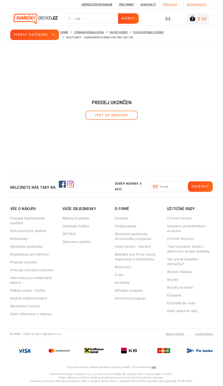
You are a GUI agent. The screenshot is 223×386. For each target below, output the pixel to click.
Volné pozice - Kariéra (132, 246)
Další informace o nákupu (31, 314)
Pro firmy (126, 4)
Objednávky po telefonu (29, 254)
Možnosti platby (76, 218)
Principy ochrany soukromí (32, 270)
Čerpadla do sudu (181, 303)
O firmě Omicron (180, 239)
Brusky (172, 279)
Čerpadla (174, 295)
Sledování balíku (76, 226)
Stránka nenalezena (89, 32)
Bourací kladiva (179, 272)
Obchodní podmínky (26, 246)
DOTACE (69, 234)
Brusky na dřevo (180, 287)
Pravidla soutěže (23, 262)
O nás (119, 275)
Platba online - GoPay (27, 290)
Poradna (121, 218)
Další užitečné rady (182, 311)
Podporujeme (126, 226)
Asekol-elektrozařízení (28, 298)
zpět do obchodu (111, 115)
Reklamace (19, 239)
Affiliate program (129, 290)
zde (153, 366)
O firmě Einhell (179, 218)
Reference (123, 267)
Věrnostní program (96, 4)
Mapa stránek (174, 334)
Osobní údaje (204, 334)
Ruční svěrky (119, 32)
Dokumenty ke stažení (28, 231)
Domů (64, 32)
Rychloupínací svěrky (148, 32)
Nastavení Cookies (25, 306)
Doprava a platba (76, 242)
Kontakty (148, 4)
